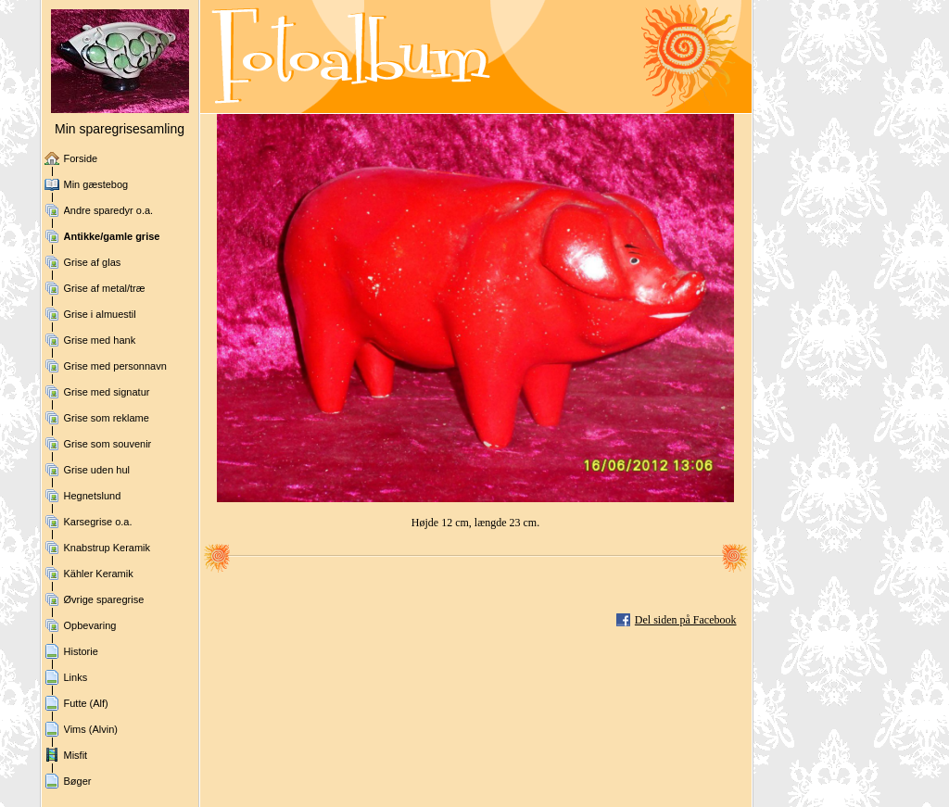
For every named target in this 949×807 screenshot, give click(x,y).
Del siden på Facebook (686, 619)
